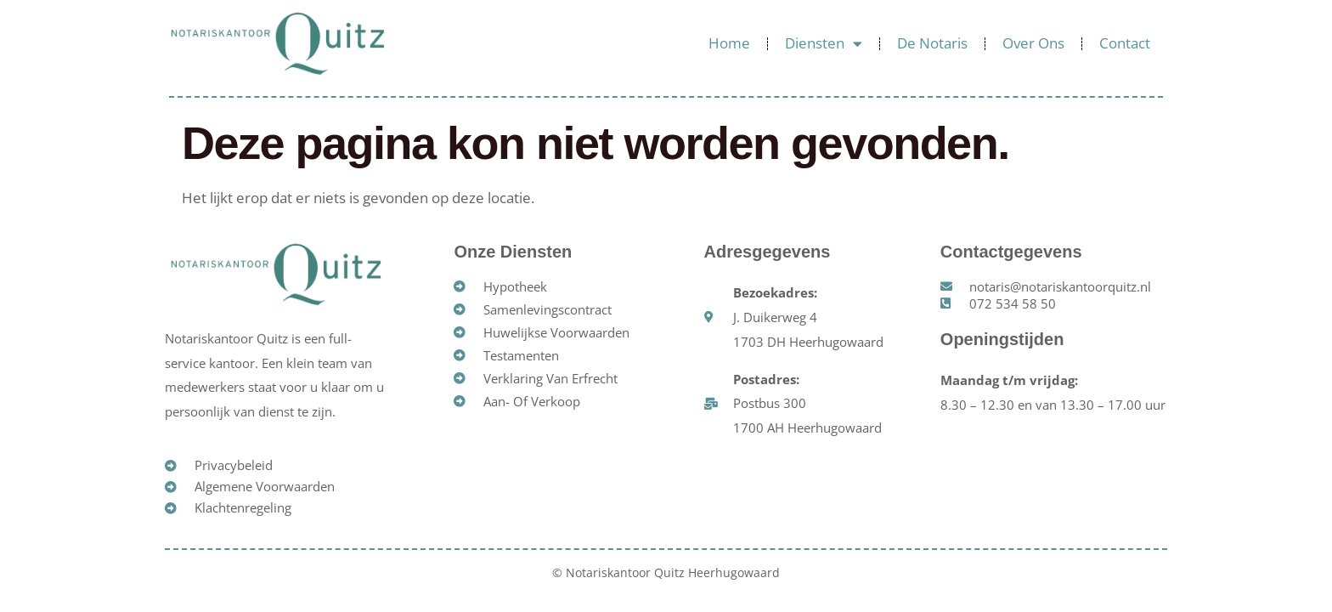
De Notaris (932, 43)
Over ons (1033, 43)
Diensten (823, 44)
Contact (1124, 43)
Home (729, 43)
